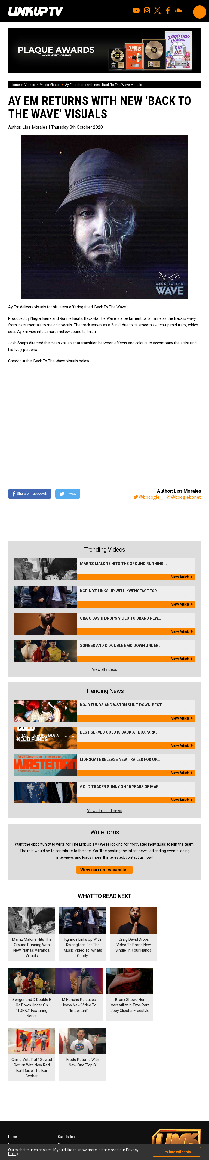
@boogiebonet (183, 497)
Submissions (67, 1075)
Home (15, 84)
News (12, 1082)
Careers (63, 1082)
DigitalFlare (70, 1126)
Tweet (68, 493)
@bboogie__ (147, 497)
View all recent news (104, 811)
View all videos (104, 669)
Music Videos (50, 84)
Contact (63, 1090)
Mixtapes (14, 1090)
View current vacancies (104, 869)
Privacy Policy (68, 1097)
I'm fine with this (176, 1152)
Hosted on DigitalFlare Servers (28, 1130)
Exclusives (16, 1105)
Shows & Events (20, 1113)
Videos (29, 84)
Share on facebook (30, 493)
